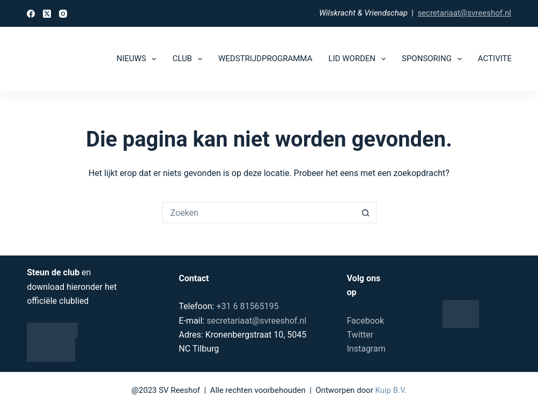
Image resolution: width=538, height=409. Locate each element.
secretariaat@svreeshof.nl (464, 13)
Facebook (365, 321)
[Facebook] (31, 14)
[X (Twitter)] (47, 14)
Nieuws (138, 59)
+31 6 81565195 (247, 306)
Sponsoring (434, 59)
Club (189, 59)
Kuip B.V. (390, 390)
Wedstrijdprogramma (265, 58)
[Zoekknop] (366, 212)
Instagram (366, 349)
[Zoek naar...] (258, 212)
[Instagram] (63, 14)
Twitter (360, 335)
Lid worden (359, 59)
